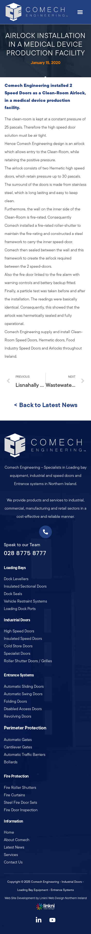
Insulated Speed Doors (23, 638)
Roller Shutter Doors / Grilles (28, 661)
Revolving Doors (17, 716)
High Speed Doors (19, 631)
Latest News (14, 847)
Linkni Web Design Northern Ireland (63, 898)
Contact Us (13, 862)
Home (9, 832)
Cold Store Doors (18, 646)
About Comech (16, 840)
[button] (80, 12)
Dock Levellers (16, 579)
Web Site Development (20, 898)
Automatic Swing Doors (23, 694)
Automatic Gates (18, 739)
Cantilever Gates (18, 747)
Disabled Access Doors (23, 709)
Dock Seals (13, 594)
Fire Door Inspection (21, 810)
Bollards (10, 762)
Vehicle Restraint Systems (25, 601)
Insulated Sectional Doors (25, 586)
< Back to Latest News (45, 404)
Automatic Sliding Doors (24, 686)
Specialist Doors (17, 653)
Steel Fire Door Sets (20, 802)
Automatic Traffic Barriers (24, 754)
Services (11, 854)
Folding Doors (15, 701)
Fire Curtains (14, 795)
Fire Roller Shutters (20, 787)
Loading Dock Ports (20, 608)
